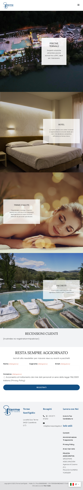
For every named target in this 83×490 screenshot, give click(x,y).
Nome (10, 364)
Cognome (38, 364)
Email (62, 364)
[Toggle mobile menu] (78, 5)
